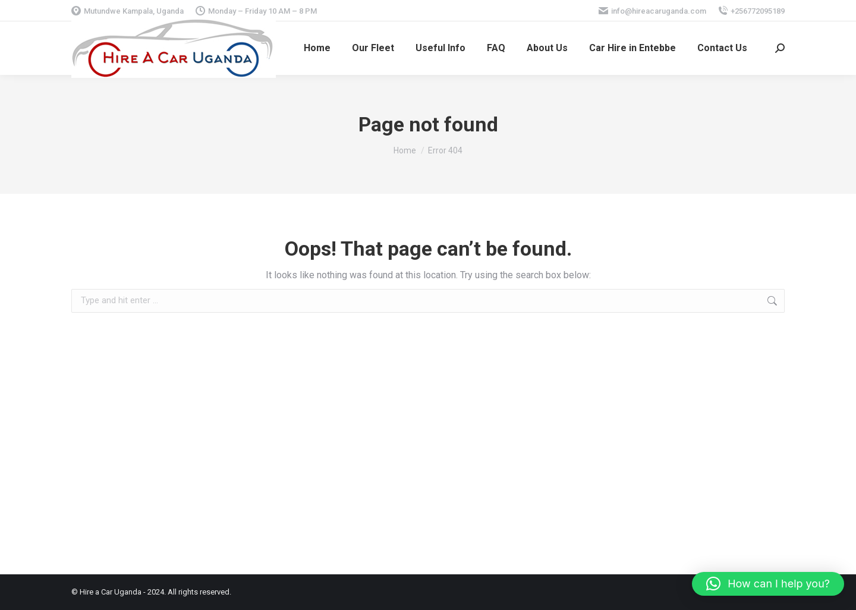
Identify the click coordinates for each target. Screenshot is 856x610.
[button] (768, 584)
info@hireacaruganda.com (652, 11)
